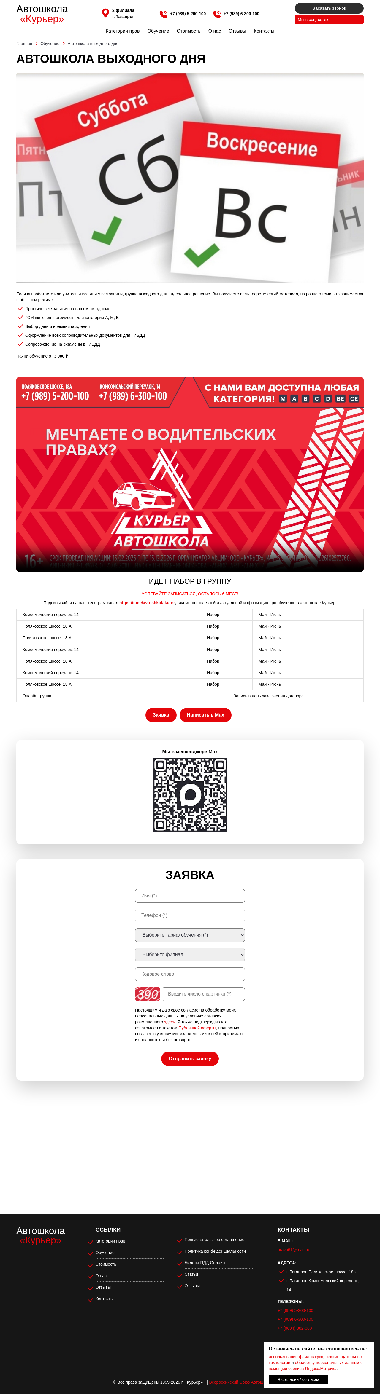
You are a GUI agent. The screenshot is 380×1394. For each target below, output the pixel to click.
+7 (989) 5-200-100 (188, 13)
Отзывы (237, 31)
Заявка (161, 714)
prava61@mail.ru (293, 1249)
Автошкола (42, 14)
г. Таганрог (123, 17)
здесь (169, 1022)
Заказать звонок (329, 8)
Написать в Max (205, 714)
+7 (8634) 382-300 (295, 1328)
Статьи (191, 1274)
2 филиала (123, 10)
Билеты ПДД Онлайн (205, 1262)
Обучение (158, 31)
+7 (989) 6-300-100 (241, 13)
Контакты (264, 31)
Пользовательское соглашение (215, 1239)
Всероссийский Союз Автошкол (239, 1382)
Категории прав (123, 31)
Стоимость (189, 31)
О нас (214, 31)
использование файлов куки (296, 1356)
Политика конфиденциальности (215, 1251)
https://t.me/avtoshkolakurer (147, 602)
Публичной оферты (197, 1027)
